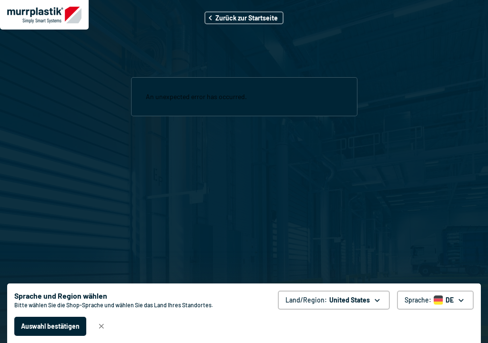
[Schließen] (101, 326)
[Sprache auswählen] (435, 300)
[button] (244, 17)
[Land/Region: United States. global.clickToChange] (334, 300)
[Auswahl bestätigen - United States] (50, 326)
